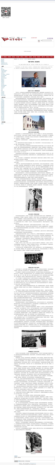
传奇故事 (2, 101)
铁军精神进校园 (3, 85)
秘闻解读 (2, 107)
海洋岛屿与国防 (3, 75)
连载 (2, 90)
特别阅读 (2, 92)
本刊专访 (2, 91)
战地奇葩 (2, 106)
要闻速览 (2, 61)
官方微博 (35, 37)
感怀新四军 (3, 76)
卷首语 (2, 123)
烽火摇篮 (2, 117)
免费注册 (24, 37)
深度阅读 (2, 102)
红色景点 (2, 87)
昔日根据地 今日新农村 (5, 74)
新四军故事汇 (3, 95)
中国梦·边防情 (3, 71)
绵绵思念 (2, 80)
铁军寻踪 (2, 112)
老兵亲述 (2, 69)
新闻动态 (2, 60)
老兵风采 (2, 84)
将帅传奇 (2, 81)
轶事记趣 (2, 105)
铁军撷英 (2, 111)
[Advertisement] (51, 21)
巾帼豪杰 (2, 113)
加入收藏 (32, 37)
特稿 (2, 68)
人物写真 (2, 100)
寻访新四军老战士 (4, 70)
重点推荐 (2, 59)
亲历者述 (2, 110)
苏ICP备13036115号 (33, 463)
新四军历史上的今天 (4, 64)
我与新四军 (3, 86)
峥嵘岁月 (2, 79)
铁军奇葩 (2, 116)
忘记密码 (21, 37)
